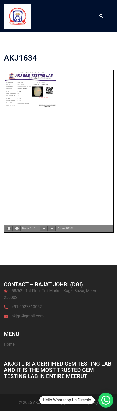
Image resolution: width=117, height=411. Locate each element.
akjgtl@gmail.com (28, 316)
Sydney (91, 402)
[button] (101, 16)
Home (9, 344)
